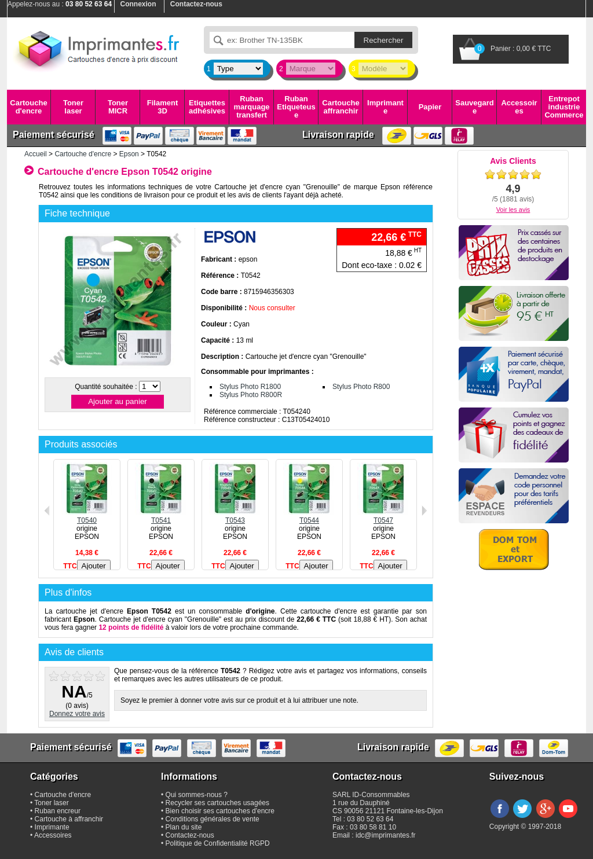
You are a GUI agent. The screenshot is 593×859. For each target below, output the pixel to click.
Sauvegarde (474, 106)
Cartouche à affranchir (69, 819)
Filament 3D (162, 106)
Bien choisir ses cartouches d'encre (220, 811)
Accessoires (519, 106)
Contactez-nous (190, 835)
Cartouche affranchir (340, 106)
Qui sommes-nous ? (197, 795)
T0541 (161, 516)
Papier (430, 106)
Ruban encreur (57, 811)
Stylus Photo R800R (250, 395)
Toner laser (73, 106)
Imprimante (385, 106)
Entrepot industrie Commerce (563, 107)
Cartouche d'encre (28, 106)
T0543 (235, 516)
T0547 (383, 516)
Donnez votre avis (77, 714)
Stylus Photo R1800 (250, 387)
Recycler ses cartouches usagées (217, 803)
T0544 (309, 516)
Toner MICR (118, 106)
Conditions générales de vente (212, 819)
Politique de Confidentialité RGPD (218, 843)
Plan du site (184, 827)
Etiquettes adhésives (207, 106)
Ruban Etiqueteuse (296, 107)
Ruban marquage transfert (251, 107)
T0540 (87, 516)
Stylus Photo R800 (361, 387)
